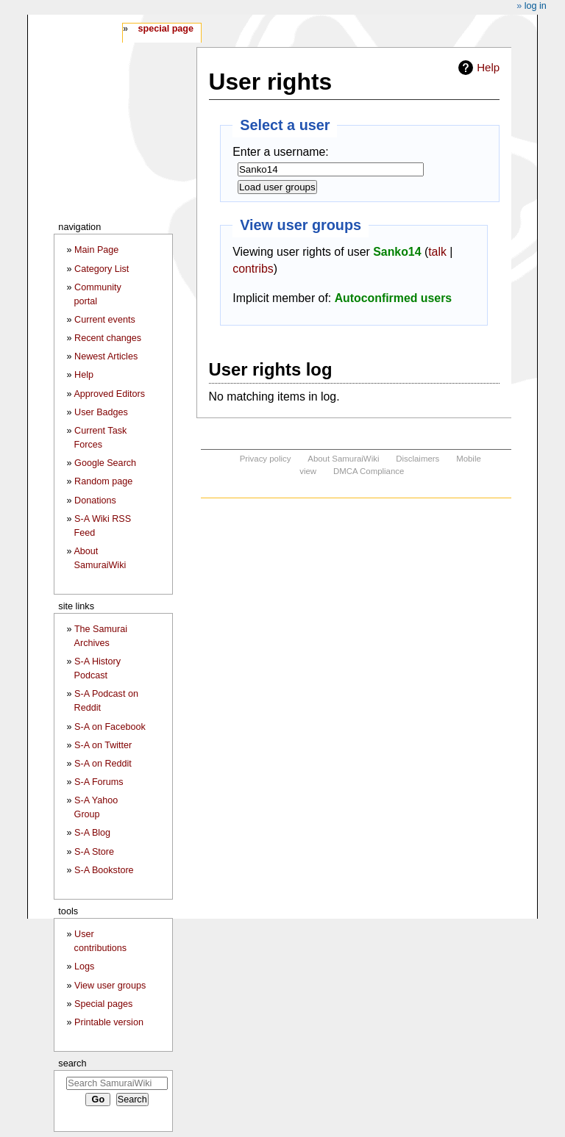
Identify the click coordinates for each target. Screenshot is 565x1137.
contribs (253, 268)
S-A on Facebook (110, 727)
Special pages (103, 1004)
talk (437, 251)
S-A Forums (98, 782)
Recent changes (107, 338)
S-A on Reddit (103, 763)
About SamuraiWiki (343, 458)
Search (72, 1063)
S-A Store (94, 852)
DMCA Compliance (368, 471)
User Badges (101, 412)
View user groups (110, 985)
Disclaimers (417, 458)
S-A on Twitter (103, 745)
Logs (84, 966)
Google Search (105, 463)
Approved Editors (109, 394)
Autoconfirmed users (393, 298)
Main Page (96, 250)
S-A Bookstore (104, 870)
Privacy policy (265, 458)
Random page (103, 481)
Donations (95, 500)
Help (488, 67)
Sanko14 (397, 251)
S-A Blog (92, 833)
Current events (104, 320)
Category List (101, 269)
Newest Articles (106, 356)
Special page (165, 29)
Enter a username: (280, 152)
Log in (536, 6)
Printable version (108, 1022)
